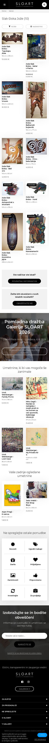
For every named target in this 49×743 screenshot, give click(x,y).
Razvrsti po (36, 26)
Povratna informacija (24, 281)
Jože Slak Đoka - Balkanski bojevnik (30, 124)
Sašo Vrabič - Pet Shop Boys (32, 502)
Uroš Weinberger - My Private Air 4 (32, 451)
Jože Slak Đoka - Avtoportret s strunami (8, 201)
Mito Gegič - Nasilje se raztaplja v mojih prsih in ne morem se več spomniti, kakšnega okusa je (32, 409)
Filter (12, 26)
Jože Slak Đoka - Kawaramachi (32, 249)
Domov (4, 11)
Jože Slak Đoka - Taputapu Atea (6, 49)
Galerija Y (24, 689)
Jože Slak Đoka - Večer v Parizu (32, 66)
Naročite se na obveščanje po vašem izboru (24, 653)
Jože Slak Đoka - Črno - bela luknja (32, 159)
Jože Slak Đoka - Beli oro (7, 168)
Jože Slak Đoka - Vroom (6, 99)
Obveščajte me (24, 303)
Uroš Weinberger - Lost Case (8, 456)
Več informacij (40, 739)
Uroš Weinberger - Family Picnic (8, 394)
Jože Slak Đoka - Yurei (31, 198)
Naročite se (24, 644)
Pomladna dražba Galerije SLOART (24, 351)
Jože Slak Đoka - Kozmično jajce (6, 256)
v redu (42, 735)
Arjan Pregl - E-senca (7, 513)
